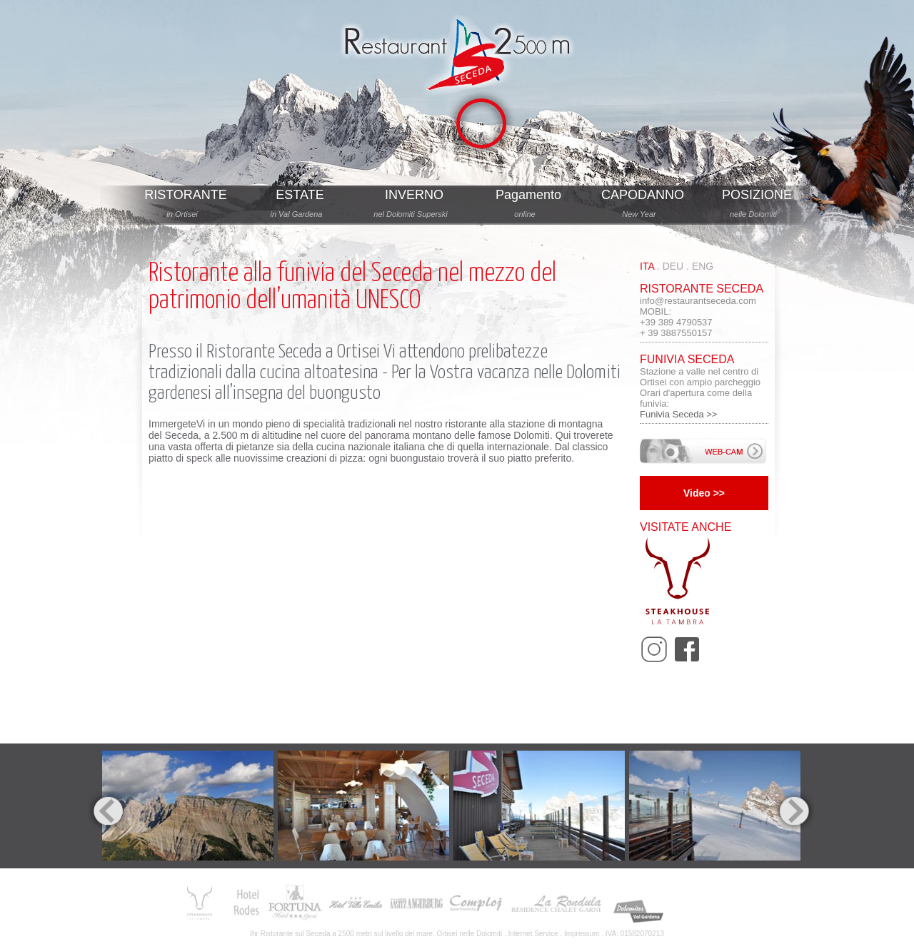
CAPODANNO (642, 195)
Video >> (704, 493)
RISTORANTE (185, 195)
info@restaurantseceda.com (698, 300)
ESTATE (299, 195)
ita (647, 266)
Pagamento (528, 195)
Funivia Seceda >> (678, 414)
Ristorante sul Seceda (296, 934)
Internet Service (533, 934)
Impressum (581, 934)
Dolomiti (489, 934)
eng (702, 266)
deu (673, 266)
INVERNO (414, 195)
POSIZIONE (757, 195)
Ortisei (358, 352)
